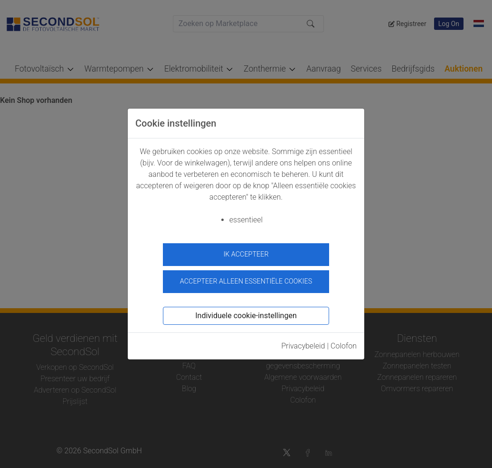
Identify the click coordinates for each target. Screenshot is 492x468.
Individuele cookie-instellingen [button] (245, 313)
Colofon (344, 343)
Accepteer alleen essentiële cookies (246, 279)
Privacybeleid (303, 343)
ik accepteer (245, 254)
